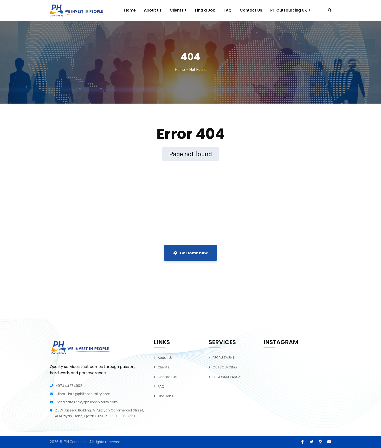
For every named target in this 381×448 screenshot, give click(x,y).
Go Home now (190, 253)
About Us (165, 357)
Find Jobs (165, 396)
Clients (163, 367)
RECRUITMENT (224, 357)
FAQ (161, 386)
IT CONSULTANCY (227, 376)
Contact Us (167, 376)
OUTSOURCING (225, 367)
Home (180, 69)
